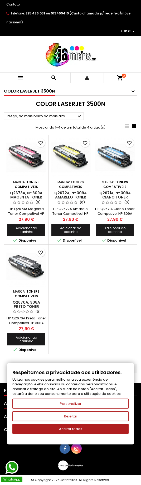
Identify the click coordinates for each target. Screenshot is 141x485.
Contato (13, 4)
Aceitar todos (70, 428)
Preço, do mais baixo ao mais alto (44, 116)
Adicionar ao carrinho (26, 230)
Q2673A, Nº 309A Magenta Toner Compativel (26, 197)
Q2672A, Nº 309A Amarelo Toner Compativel (70, 197)
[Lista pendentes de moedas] (128, 31)
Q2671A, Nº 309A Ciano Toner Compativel (115, 197)
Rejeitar (70, 416)
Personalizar (70, 403)
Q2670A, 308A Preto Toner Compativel (26, 306)
